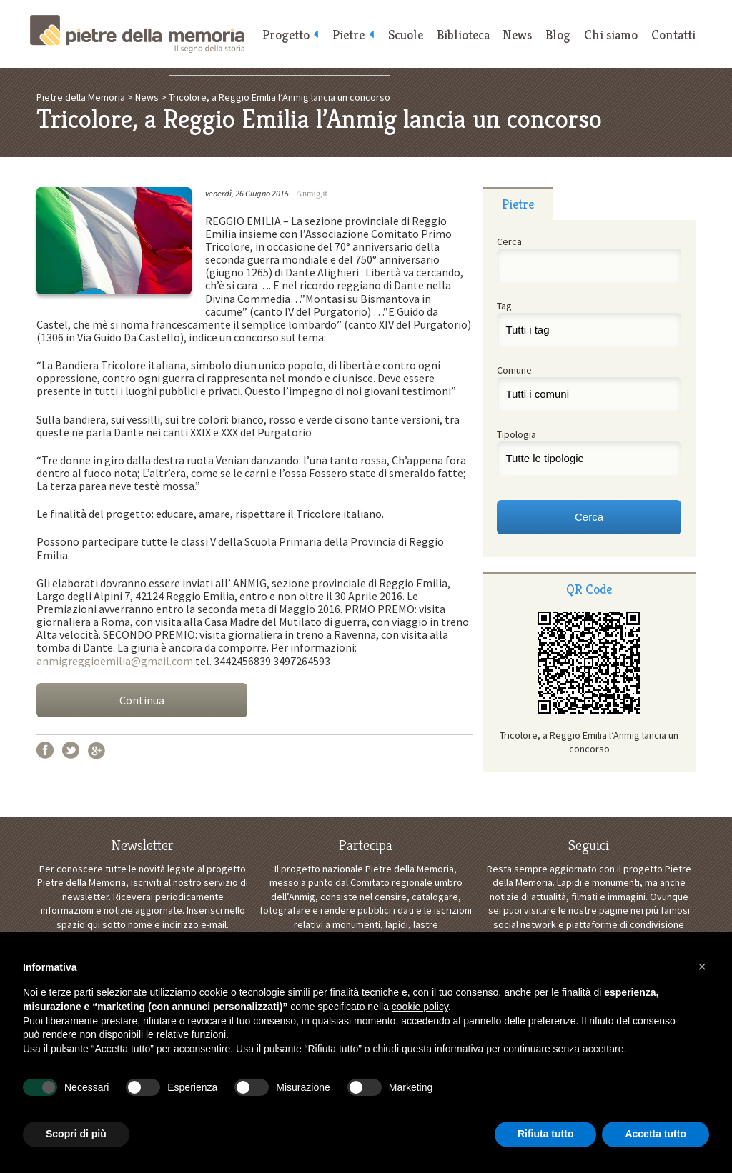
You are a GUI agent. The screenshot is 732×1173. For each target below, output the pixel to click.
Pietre (342, 36)
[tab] (518, 203)
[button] (702, 966)
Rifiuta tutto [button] (546, 1133)
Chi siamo (609, 36)
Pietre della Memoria (137, 34)
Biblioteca (458, 36)
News (514, 36)
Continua (141, 700)
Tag (504, 305)
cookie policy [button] (420, 1006)
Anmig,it (311, 194)
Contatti (673, 36)
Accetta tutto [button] (655, 1133)
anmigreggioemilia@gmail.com (114, 661)
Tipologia (516, 434)
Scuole (400, 36)
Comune (514, 370)
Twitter (70, 750)
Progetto (277, 36)
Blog (555, 36)
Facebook (45, 750)
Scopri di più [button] (76, 1133)
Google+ (96, 750)
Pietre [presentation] (518, 204)
